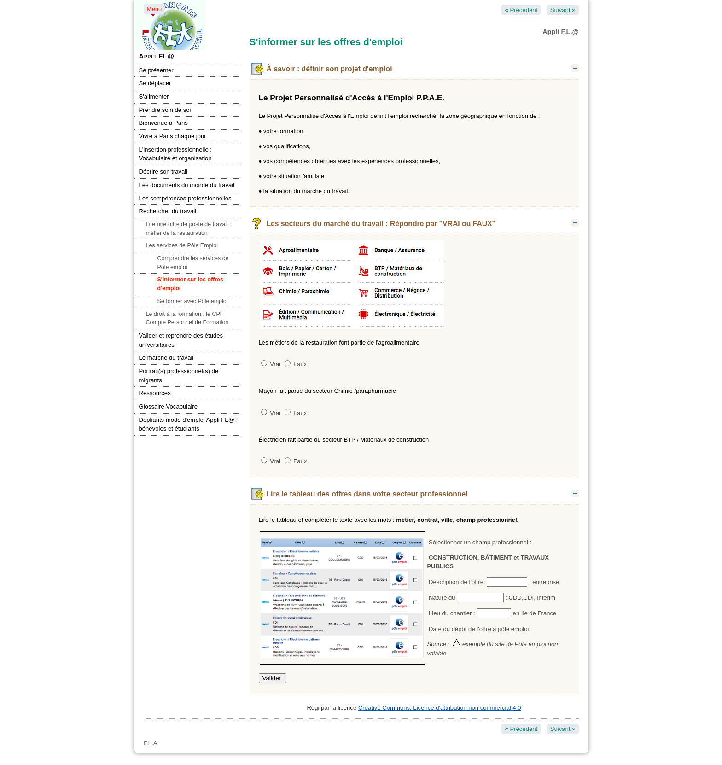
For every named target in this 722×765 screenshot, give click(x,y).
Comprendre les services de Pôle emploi (193, 262)
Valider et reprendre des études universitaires (181, 340)
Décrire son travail (163, 171)
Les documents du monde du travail (187, 184)
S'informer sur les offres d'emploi (190, 284)
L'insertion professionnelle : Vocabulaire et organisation (175, 154)
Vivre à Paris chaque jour (172, 136)
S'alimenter (154, 96)
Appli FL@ (157, 56)
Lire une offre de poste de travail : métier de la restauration (188, 228)
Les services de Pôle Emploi (182, 245)
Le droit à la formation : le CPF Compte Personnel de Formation (187, 318)
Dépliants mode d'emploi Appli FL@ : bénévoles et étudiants (188, 424)
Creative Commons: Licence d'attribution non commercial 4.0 (439, 707)
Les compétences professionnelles (185, 198)
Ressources (155, 393)
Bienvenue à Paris (163, 122)
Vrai (270, 364)
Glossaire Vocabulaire (168, 406)
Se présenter (156, 70)
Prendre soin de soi (165, 109)
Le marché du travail (166, 357)
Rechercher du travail (168, 211)
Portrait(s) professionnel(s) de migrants (179, 376)
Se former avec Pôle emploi (192, 301)
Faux (296, 364)
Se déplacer (155, 83)
